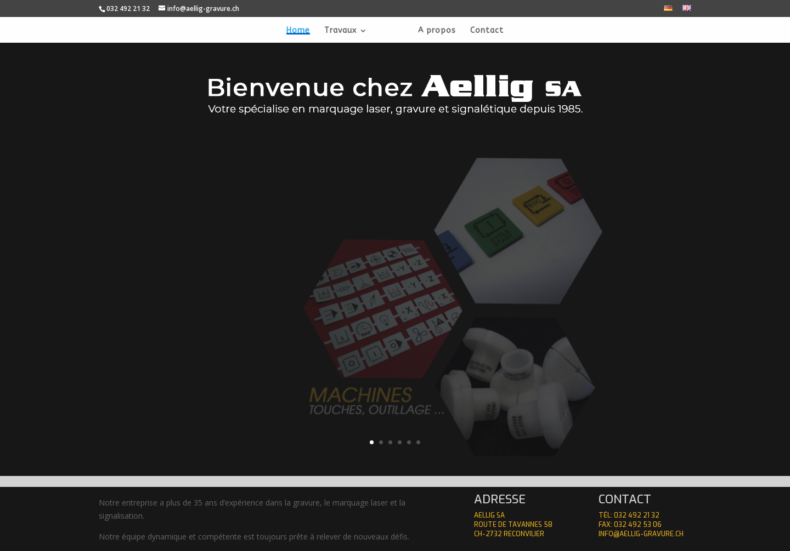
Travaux (340, 31)
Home (298, 31)
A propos (437, 31)
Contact (487, 31)
